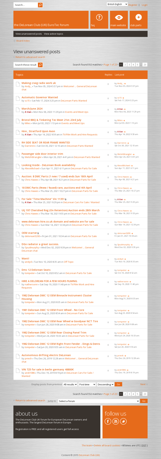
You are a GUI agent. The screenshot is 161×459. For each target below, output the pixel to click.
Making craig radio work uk (39, 83)
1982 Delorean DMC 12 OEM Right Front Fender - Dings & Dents (61, 344)
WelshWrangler (33, 157)
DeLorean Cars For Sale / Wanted (81, 202)
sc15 (27, 100)
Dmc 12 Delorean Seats (36, 269)
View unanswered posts (29, 33)
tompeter (30, 273)
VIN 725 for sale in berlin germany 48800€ (48, 369)
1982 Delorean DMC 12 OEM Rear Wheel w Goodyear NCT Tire (60, 321)
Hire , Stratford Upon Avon (38, 131)
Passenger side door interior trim (42, 153)
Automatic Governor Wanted (40, 97)
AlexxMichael (32, 168)
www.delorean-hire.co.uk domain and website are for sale (58, 221)
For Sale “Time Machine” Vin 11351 (43, 199)
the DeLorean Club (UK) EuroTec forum (41, 25)
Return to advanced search (30, 57)
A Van (28, 111)
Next (142, 384)
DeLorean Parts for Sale (84, 168)
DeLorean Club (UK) (89, 454)
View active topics (53, 33)
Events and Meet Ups (76, 111)
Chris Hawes (31, 179)
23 (145, 64)
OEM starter (29, 233)
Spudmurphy (32, 247)
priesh (28, 358)
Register (132, 4)
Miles (28, 123)
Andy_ (28, 86)
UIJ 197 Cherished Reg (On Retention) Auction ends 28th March (61, 210)
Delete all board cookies (107, 444)
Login (145, 4)
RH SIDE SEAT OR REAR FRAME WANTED (46, 142)
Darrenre (30, 145)
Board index (23, 40)
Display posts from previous (54, 384)
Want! (25, 258)
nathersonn (31, 284)
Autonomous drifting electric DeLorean (46, 355)
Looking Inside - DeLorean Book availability (48, 165)
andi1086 (30, 372)
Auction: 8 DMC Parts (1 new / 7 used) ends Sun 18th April (57, 176)
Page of (110, 64)
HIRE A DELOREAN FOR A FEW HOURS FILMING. (50, 281)
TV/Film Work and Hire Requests (80, 134)
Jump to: (52, 400)
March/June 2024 (32, 108)
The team (87, 444)
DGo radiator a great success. (40, 244)
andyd (28, 261)
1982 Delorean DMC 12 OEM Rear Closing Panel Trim (54, 332)
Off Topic (69, 261)
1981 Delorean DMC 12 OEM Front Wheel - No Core (53, 310)
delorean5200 (32, 236)
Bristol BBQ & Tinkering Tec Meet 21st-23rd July (51, 120)
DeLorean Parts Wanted (74, 100)
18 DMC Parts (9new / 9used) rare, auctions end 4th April (57, 187)
